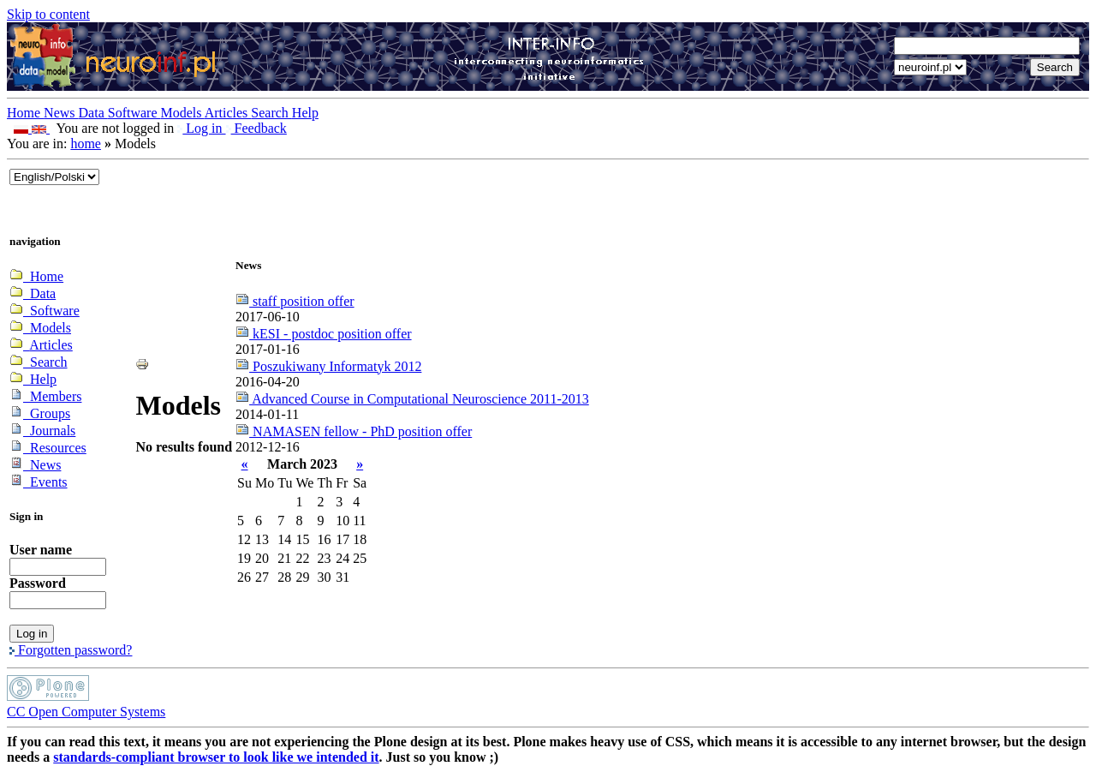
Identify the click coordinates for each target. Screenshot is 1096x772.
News (61, 112)
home (85, 143)
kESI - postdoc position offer (323, 333)
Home (25, 112)
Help (305, 112)
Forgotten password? (70, 650)
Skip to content (48, 14)
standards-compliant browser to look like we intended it (215, 757)
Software (134, 112)
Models (183, 112)
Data (93, 112)
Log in (201, 128)
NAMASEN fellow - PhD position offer (353, 431)
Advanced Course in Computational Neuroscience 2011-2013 (412, 399)
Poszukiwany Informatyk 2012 (328, 366)
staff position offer (294, 301)
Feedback (256, 128)
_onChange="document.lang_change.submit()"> (54, 177)
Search (271, 112)
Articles (228, 112)
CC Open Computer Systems (86, 711)
